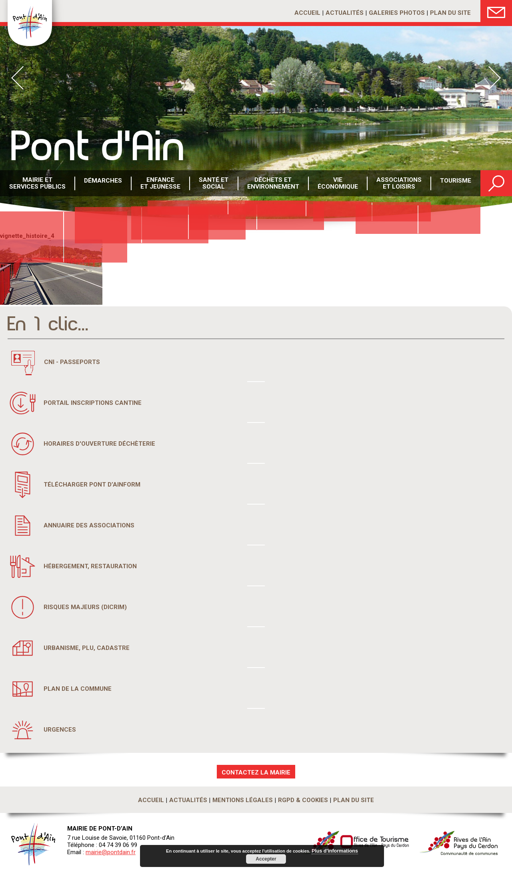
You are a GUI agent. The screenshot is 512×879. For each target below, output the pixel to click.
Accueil (307, 12)
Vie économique (336, 183)
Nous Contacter (496, 11)
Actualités (345, 12)
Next (494, 78)
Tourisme (454, 184)
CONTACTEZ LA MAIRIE (256, 772)
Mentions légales (242, 800)
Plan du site (450, 12)
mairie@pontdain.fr (111, 852)
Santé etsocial (213, 183)
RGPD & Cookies (303, 800)
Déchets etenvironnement (272, 183)
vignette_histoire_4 (27, 235)
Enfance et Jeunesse (159, 183)
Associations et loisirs (397, 183)
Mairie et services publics (37, 183)
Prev (17, 78)
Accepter (266, 859)
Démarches (102, 184)
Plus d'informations (334, 851)
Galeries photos (397, 12)
